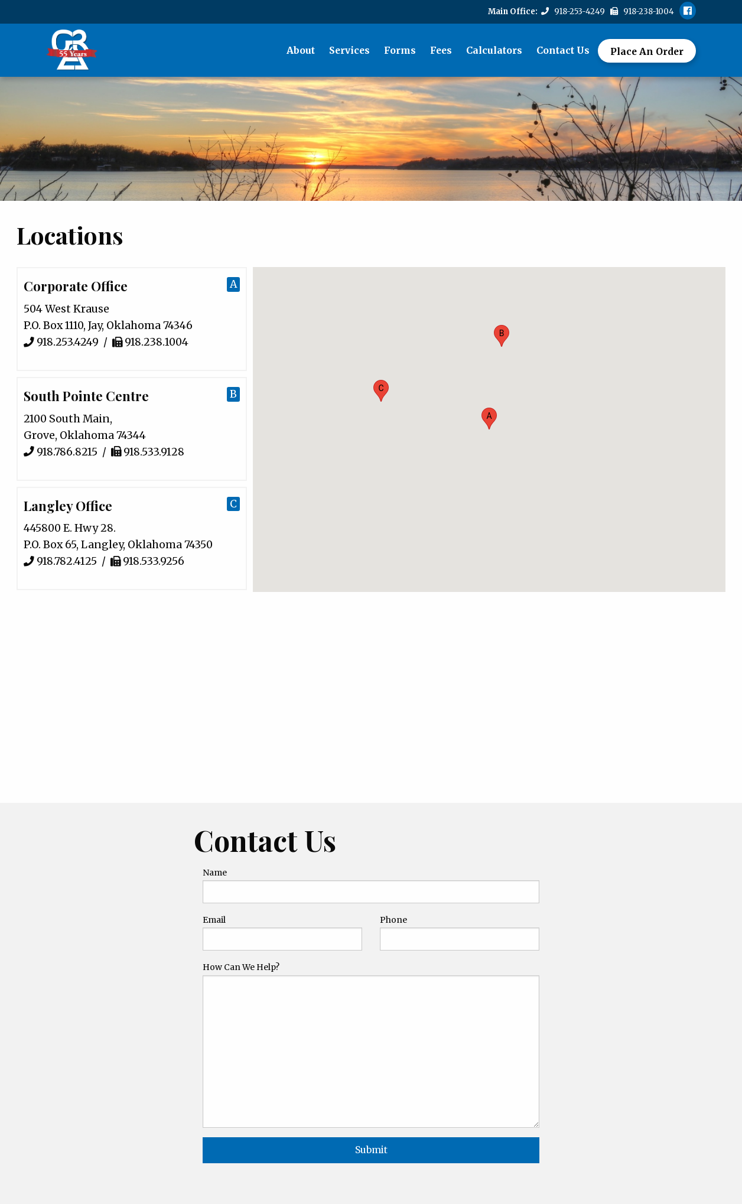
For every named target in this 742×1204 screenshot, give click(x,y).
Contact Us (563, 50)
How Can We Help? (241, 967)
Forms (400, 50)
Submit (371, 1150)
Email (214, 920)
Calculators (494, 50)
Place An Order (647, 51)
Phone (393, 920)
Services (349, 50)
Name (215, 872)
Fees (441, 50)
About (301, 50)
